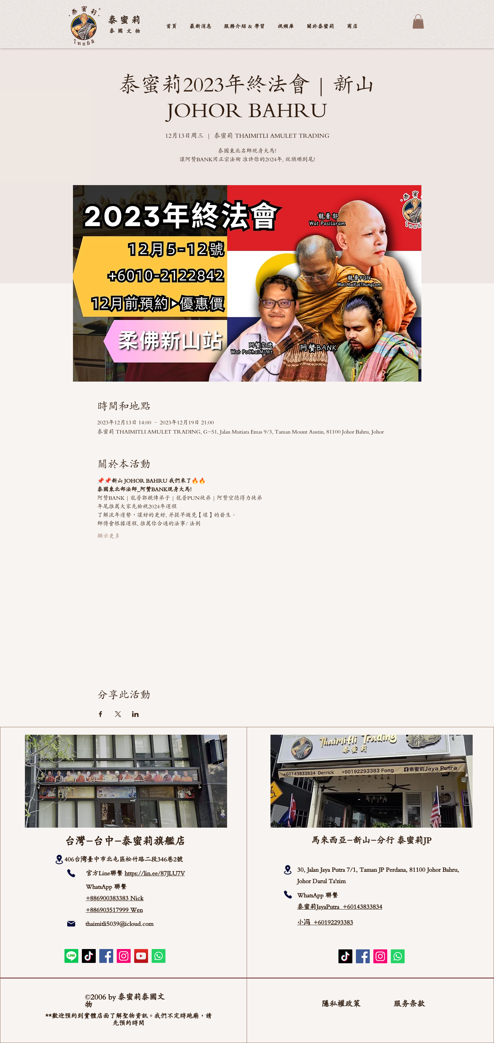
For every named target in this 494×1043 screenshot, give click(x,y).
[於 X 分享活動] (118, 714)
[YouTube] (141, 956)
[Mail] (71, 923)
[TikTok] (89, 956)
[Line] (71, 956)
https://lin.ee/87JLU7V (155, 873)
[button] (320, 26)
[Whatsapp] (158, 956)
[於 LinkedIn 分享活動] (135, 714)
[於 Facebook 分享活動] (100, 714)
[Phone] (71, 873)
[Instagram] (124, 956)
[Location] (59, 859)
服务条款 (409, 1003)
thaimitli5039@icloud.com (119, 923)
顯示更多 (108, 536)
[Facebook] (106, 956)
